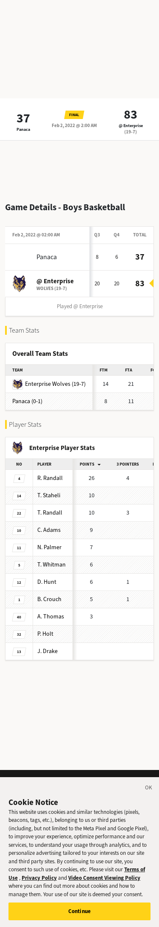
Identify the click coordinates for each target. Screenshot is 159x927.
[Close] (148, 796)
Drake (47, 651)
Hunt (46, 582)
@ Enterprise (131, 125)
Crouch (49, 599)
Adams (49, 530)
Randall (50, 478)
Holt (45, 634)
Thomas (50, 617)
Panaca (23, 129)
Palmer (49, 547)
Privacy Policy (39, 885)
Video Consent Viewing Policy (104, 885)
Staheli (48, 495)
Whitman (51, 565)
